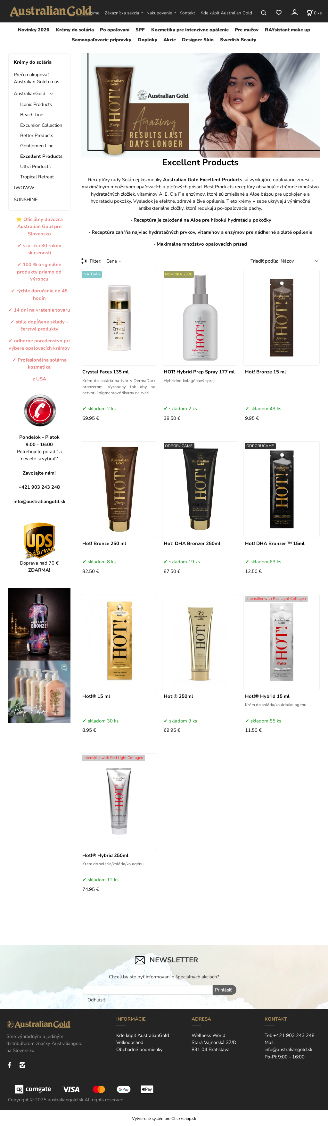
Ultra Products (35, 166)
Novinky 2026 (33, 30)
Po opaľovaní (114, 30)
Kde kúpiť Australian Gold (226, 13)
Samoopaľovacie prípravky (101, 40)
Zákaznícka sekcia (122, 13)
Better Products (36, 135)
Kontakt (187, 13)
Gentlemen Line (36, 146)
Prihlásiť (222, 990)
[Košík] (314, 12)
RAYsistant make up (287, 30)
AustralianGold (29, 93)
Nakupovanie (159, 13)
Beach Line (31, 114)
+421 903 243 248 (294, 1035)
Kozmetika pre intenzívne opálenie (190, 30)
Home (93, 13)
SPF (140, 30)
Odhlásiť (96, 999)
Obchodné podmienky (139, 1049)
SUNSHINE (26, 199)
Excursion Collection (41, 125)
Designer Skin (198, 40)
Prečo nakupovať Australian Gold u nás (36, 78)
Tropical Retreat (37, 177)
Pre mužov (246, 30)
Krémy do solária (75, 30)
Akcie (169, 40)
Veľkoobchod (130, 1042)
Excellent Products (41, 156)
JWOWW (24, 187)
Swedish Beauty (238, 40)
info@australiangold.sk (39, 501)
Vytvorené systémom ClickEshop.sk (164, 1118)
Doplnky (147, 40)
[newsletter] (148, 990)
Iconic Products (36, 104)
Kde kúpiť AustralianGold (142, 1035)
